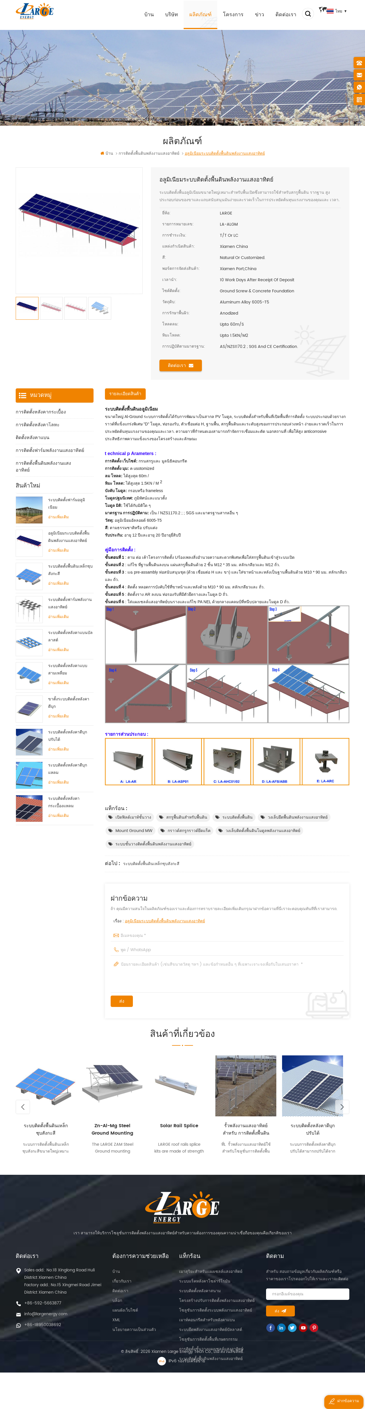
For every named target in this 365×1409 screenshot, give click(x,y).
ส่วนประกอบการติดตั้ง (38, 483)
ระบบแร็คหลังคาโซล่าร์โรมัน (204, 1286)
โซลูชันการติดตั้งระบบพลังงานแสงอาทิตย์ (215, 1315)
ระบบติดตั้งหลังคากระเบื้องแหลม (64, 822)
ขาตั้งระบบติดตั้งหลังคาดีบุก (68, 722)
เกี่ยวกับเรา (121, 1286)
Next (342, 1111)
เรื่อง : (159, 921)
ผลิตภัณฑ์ (192, 14)
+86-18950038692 (42, 1329)
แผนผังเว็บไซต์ (125, 1315)
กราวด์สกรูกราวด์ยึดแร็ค (189, 831)
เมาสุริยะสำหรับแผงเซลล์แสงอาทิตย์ (210, 1276)
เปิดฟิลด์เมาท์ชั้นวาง (133, 818)
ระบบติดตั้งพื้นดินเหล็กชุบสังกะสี (151, 864)
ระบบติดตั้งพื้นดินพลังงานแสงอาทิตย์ (211, 1363)
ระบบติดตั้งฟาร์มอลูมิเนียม (66, 523)
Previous (23, 1111)
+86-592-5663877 (42, 1308)
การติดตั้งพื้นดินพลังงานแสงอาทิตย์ (43, 467)
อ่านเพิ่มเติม (58, 537)
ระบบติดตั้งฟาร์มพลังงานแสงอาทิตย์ (70, 623)
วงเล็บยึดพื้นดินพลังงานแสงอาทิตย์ (298, 818)
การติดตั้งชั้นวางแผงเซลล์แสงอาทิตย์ (211, 1354)
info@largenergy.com (45, 1319)
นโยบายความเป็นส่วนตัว (134, 1334)
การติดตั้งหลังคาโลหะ (38, 425)
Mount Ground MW (134, 831)
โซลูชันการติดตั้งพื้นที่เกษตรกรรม (208, 1344)
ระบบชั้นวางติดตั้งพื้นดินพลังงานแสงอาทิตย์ (153, 844)
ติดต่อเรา (277, 14)
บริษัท (163, 14)
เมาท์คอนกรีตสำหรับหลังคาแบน (207, 1325)
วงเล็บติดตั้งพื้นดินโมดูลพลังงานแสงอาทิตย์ (263, 831)
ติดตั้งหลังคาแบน (32, 438)
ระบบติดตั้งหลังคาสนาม (200, 1295)
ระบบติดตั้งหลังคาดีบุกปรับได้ (67, 755)
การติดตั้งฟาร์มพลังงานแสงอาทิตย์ (50, 451)
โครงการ (224, 14)
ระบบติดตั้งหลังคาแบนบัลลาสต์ (70, 656)
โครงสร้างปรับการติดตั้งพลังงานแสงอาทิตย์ (217, 1305)
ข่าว (251, 14)
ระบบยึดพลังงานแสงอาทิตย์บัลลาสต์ (210, 1334)
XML (116, 1325)
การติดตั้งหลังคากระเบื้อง (41, 412)
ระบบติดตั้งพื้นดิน (237, 818)
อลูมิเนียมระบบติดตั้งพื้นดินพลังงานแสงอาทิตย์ (165, 921)
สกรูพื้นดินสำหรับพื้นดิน (186, 818)
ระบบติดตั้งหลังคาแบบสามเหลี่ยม (67, 689)
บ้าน (140, 14)
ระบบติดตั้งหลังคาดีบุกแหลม (67, 789)
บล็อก (117, 1305)
